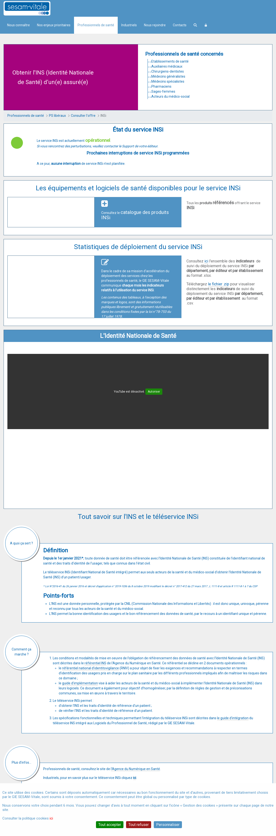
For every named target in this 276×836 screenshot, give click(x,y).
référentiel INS (95, 663)
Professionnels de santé (96, 25)
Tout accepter (109, 824)
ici (206, 261)
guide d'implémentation (80, 683)
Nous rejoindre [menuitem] (155, 25)
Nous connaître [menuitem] (18, 25)
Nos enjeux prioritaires (53, 25)
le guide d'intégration (233, 718)
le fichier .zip (218, 284)
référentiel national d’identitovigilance (90, 668)
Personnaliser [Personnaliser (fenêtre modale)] (168, 824)
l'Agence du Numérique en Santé (135, 769)
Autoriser (154, 391)
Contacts (179, 25)
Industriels (129, 25)
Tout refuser (138, 824)
